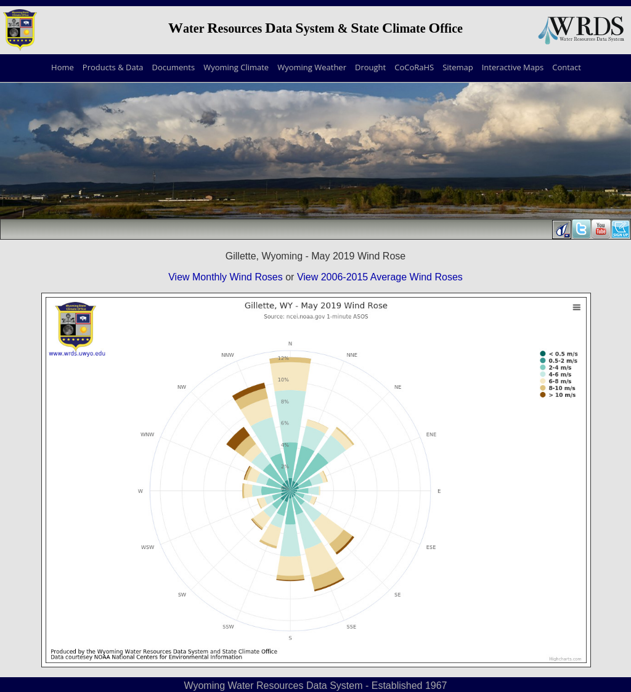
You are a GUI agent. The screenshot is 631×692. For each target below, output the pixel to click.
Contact (566, 67)
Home (62, 67)
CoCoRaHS (414, 67)
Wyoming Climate (236, 67)
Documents (173, 67)
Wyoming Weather (311, 67)
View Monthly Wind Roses (225, 277)
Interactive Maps (512, 67)
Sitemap (457, 67)
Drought (370, 67)
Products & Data (113, 67)
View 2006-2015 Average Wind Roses (380, 277)
